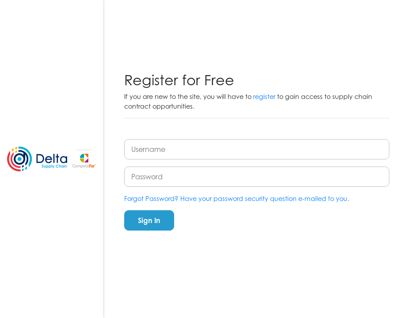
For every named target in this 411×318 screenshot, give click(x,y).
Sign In (149, 220)
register (264, 96)
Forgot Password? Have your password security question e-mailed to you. (236, 198)
